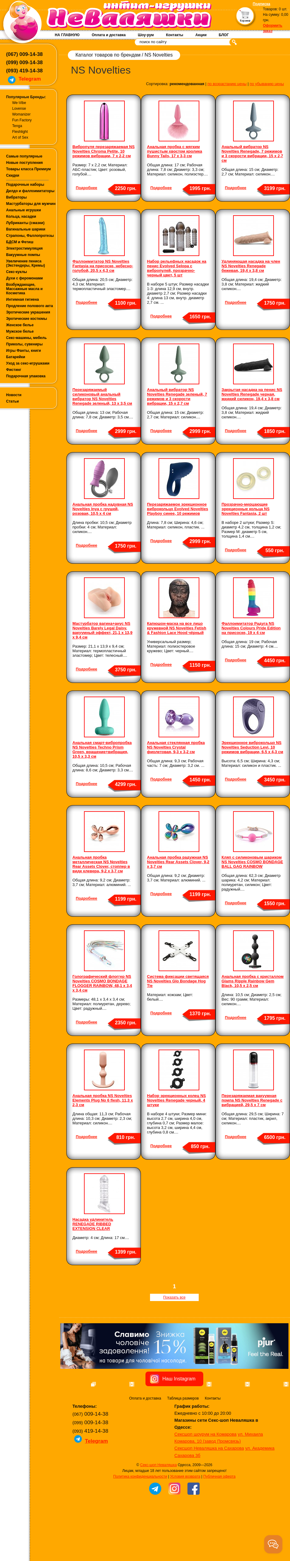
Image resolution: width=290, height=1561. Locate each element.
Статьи (12, 401)
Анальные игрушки (23, 210)
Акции (201, 35)
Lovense (19, 108)
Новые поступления (24, 163)
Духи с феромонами (24, 278)
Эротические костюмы (26, 319)
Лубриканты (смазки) (25, 223)
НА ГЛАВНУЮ (67, 35)
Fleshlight (20, 132)
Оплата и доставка (109, 35)
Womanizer (21, 114)
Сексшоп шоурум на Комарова (205, 1466)
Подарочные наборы (25, 184)
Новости (13, 395)
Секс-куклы (16, 272)
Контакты (174, 35)
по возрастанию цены (227, 83)
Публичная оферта (219, 1509)
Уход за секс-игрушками (28, 363)
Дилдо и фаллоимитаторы (30, 191)
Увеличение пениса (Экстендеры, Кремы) (25, 263)
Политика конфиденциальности (140, 1509)
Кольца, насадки (21, 216)
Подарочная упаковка (26, 376)
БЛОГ (224, 35)
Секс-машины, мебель (26, 338)
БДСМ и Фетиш (19, 242)
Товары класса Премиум (28, 169)
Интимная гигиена (22, 299)
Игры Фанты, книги (23, 350)
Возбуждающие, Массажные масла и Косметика (24, 288)
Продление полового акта (29, 306)
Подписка (261, 4)
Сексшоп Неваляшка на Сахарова (209, 1480)
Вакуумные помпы (23, 255)
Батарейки (15, 357)
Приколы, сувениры (24, 344)
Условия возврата (185, 1509)
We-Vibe (19, 103)
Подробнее (86, 187)
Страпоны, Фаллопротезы (30, 236)
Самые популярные (24, 156)
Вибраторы (16, 197)
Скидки (12, 175)
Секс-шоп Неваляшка (158, 1497)
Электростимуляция (24, 248)
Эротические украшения (28, 312)
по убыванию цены (267, 83)
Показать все (174, 1297)
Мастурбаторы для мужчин (30, 204)
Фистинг (13, 370)
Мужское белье (20, 331)
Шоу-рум (146, 35)
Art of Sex (20, 137)
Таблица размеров (183, 1431)
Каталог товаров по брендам (108, 54)
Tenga (17, 126)
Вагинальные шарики (25, 229)
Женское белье (19, 325)
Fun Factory (22, 120)
